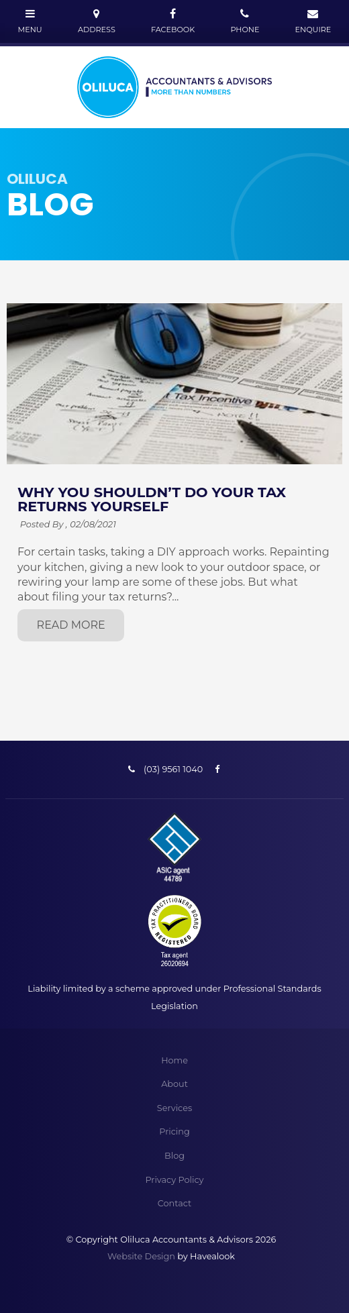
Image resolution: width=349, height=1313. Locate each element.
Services (174, 1108)
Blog (174, 1156)
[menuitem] (174, 1061)
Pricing (174, 1131)
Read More (71, 625)
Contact (174, 1203)
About (174, 1084)
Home (174, 1060)
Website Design (141, 1256)
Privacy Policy (174, 1180)
